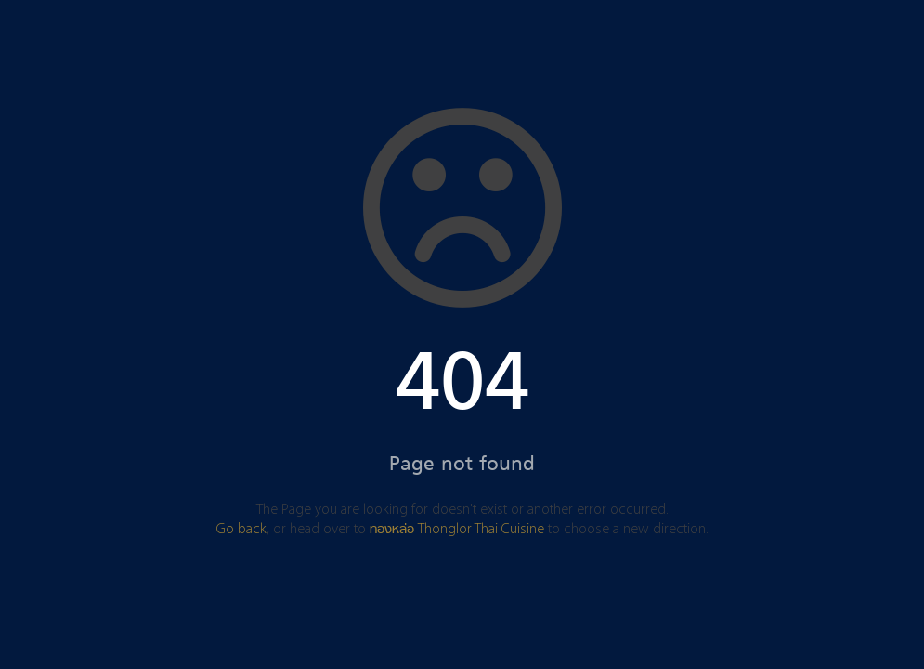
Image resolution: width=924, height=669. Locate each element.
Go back (241, 529)
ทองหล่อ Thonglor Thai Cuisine (457, 529)
